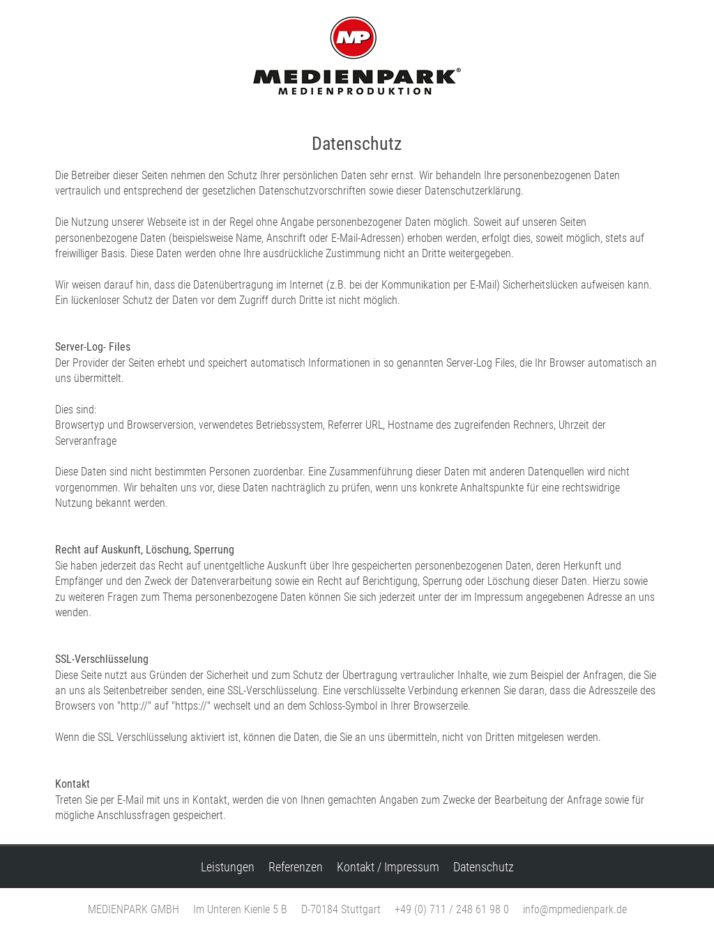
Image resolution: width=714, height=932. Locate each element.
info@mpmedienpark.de (575, 909)
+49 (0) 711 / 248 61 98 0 (452, 909)
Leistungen (228, 867)
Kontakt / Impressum (388, 867)
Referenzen (295, 867)
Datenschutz (483, 867)
